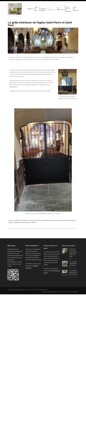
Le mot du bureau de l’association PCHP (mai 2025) (73, 252)
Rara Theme (60, 291)
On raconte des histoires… (68, 9)
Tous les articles (75, 9)
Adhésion (30, 8)
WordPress (75, 291)
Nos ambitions (60, 8)
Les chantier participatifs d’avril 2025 (73, 263)
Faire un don (36, 9)
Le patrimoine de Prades (42, 9)
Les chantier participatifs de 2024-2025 (73, 272)
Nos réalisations (51, 8)
